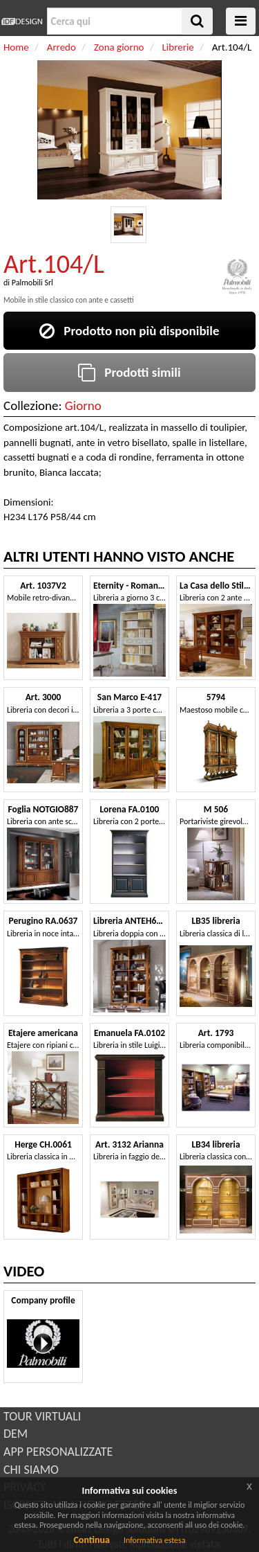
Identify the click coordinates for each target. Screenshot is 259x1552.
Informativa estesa (155, 1540)
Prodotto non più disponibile (129, 331)
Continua (91, 1540)
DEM (15, 1433)
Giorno (83, 405)
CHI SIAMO (31, 1469)
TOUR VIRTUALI (42, 1416)
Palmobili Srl (32, 282)
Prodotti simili (129, 372)
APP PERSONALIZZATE (58, 1451)
